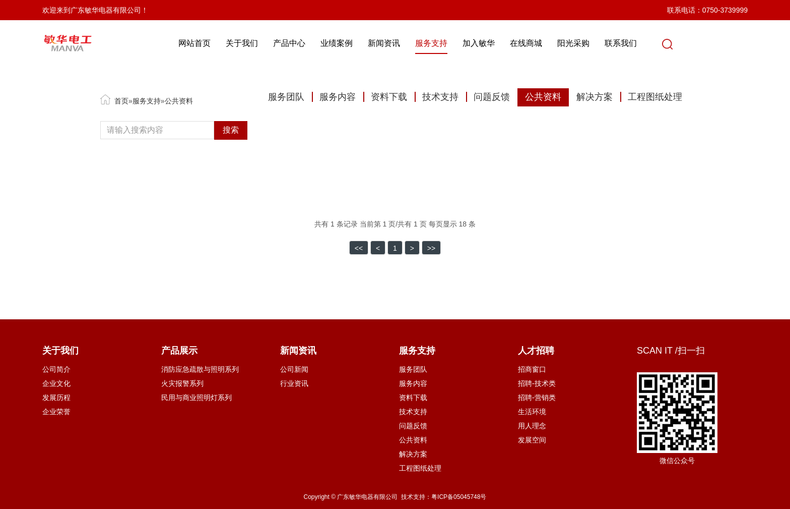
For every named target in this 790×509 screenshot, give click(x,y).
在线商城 (531, 43)
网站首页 (200, 43)
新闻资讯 (389, 43)
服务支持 (437, 43)
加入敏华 (484, 43)
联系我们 (626, 43)
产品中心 (295, 43)
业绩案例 (342, 43)
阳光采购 (579, 43)
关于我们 (247, 43)
